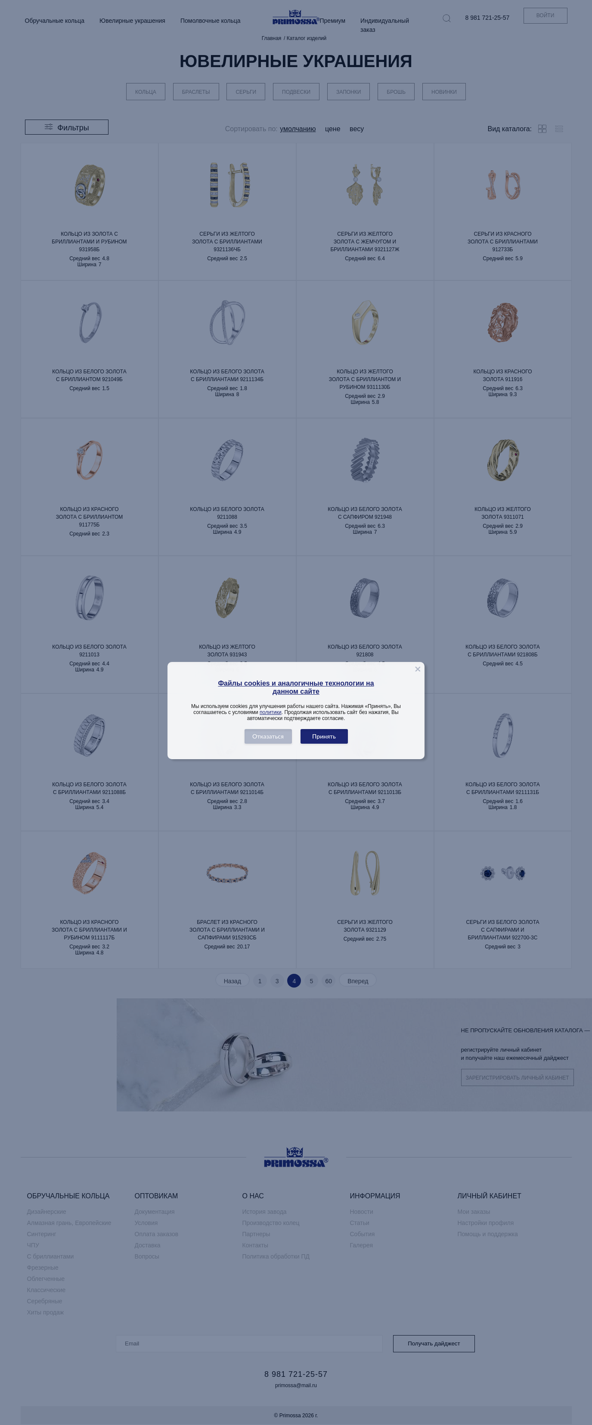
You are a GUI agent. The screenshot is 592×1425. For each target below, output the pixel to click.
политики (271, 712)
